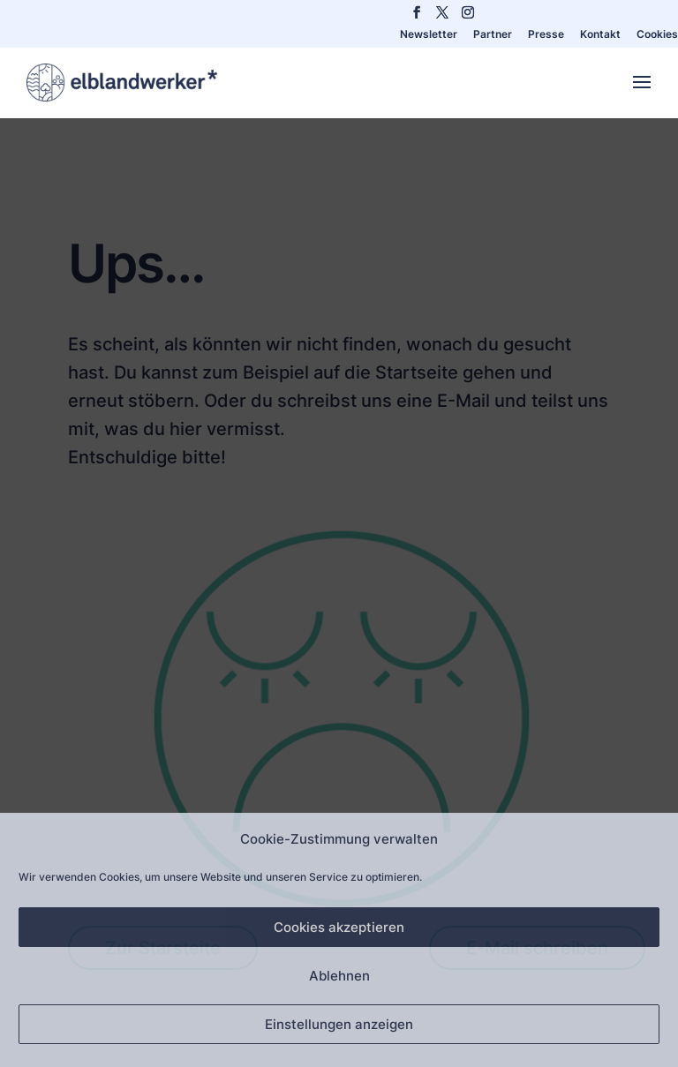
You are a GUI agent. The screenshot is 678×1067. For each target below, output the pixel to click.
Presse (546, 35)
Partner (492, 35)
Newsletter (428, 35)
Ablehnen (339, 975)
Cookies (657, 35)
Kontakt (600, 35)
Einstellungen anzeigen (339, 1024)
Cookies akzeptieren (339, 927)
